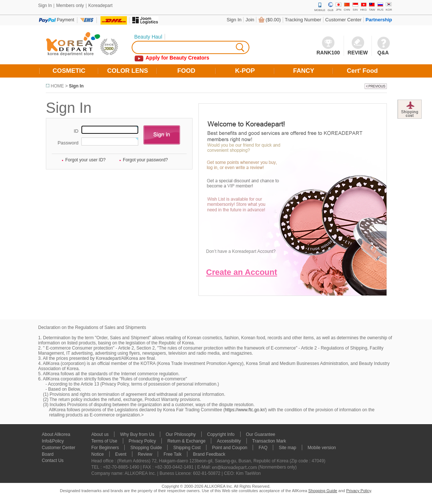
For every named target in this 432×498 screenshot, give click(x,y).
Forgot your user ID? (85, 159)
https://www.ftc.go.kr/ (245, 409)
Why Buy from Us (137, 434)
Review (145, 454)
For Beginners (105, 447)
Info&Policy (53, 441)
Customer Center (343, 19)
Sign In (234, 19)
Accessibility (229, 441)
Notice (97, 454)
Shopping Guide (146, 447)
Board (48, 454)
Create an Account (241, 272)
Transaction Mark (269, 441)
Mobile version (322, 447)
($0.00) (273, 19)
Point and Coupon (229, 447)
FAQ (263, 447)
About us (100, 434)
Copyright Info (221, 434)
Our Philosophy (181, 434)
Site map (287, 447)
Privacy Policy (142, 441)
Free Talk (173, 454)
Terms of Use (104, 441)
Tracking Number (303, 19)
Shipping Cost (187, 447)
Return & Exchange (186, 441)
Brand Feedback (209, 454)
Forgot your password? (145, 159)
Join (249, 19)
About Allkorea (56, 434)
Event (121, 454)
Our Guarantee (260, 434)
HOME (57, 86)
